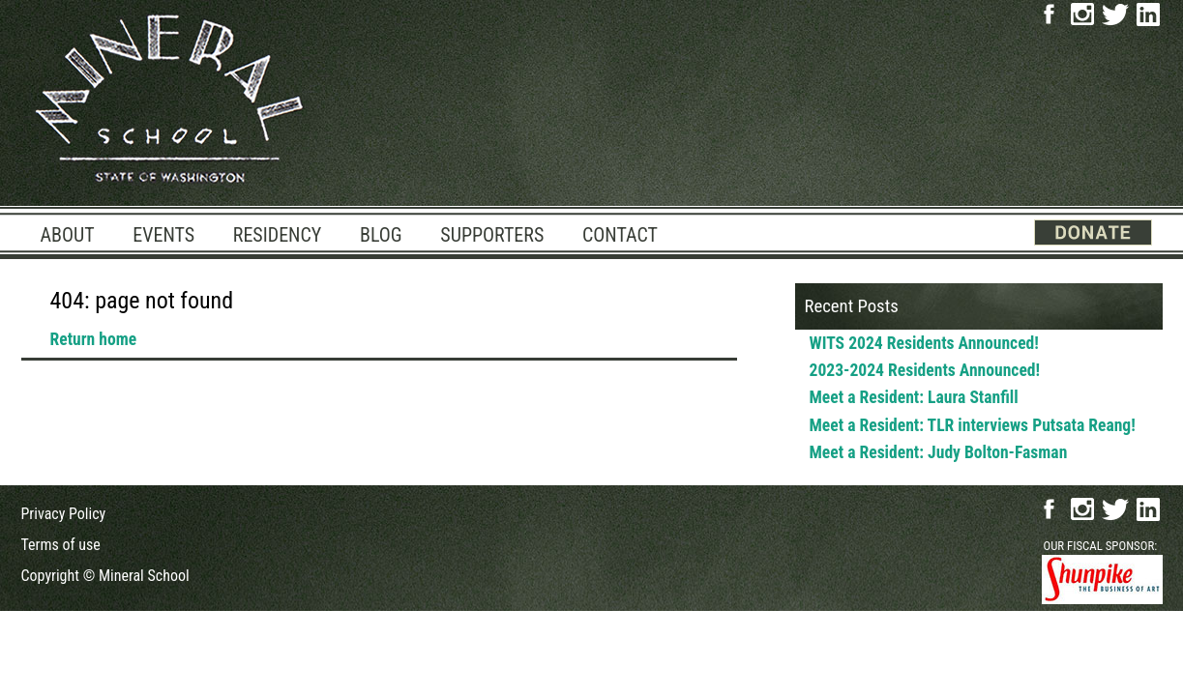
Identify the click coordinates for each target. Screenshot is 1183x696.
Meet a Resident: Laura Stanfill (914, 397)
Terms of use (61, 545)
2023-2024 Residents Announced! (925, 370)
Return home (93, 339)
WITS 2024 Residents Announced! (924, 343)
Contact (620, 234)
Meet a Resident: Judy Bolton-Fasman (939, 452)
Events (163, 234)
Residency (277, 234)
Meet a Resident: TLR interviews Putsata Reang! (973, 425)
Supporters (492, 234)
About (68, 234)
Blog (381, 234)
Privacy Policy (63, 514)
